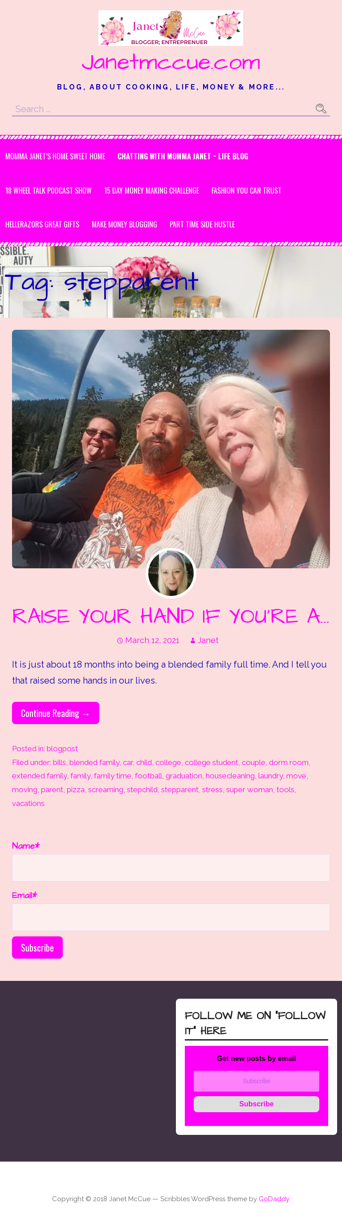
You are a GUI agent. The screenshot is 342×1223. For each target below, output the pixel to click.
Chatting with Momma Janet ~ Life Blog (183, 156)
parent (52, 789)
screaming (105, 789)
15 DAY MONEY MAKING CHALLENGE (151, 190)
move (296, 775)
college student (211, 762)
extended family (39, 775)
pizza (76, 789)
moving (24, 789)
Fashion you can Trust (246, 190)
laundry (270, 775)
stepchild (142, 789)
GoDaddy (274, 1199)
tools (285, 789)
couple (253, 762)
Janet (208, 640)
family (80, 775)
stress (212, 789)
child (144, 762)
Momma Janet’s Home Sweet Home (55, 156)
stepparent (180, 789)
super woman (249, 789)
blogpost (62, 748)
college (168, 762)
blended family (94, 762)
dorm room (289, 762)
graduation (184, 775)
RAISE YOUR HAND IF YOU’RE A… (171, 617)
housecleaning (230, 775)
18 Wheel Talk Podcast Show (48, 190)
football (148, 775)
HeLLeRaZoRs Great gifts (42, 224)
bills (59, 762)
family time (112, 775)
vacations (28, 803)
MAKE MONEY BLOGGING (124, 224)
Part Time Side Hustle (202, 224)
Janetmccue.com (170, 62)
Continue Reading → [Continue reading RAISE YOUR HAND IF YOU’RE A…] (55, 713)
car (128, 762)
